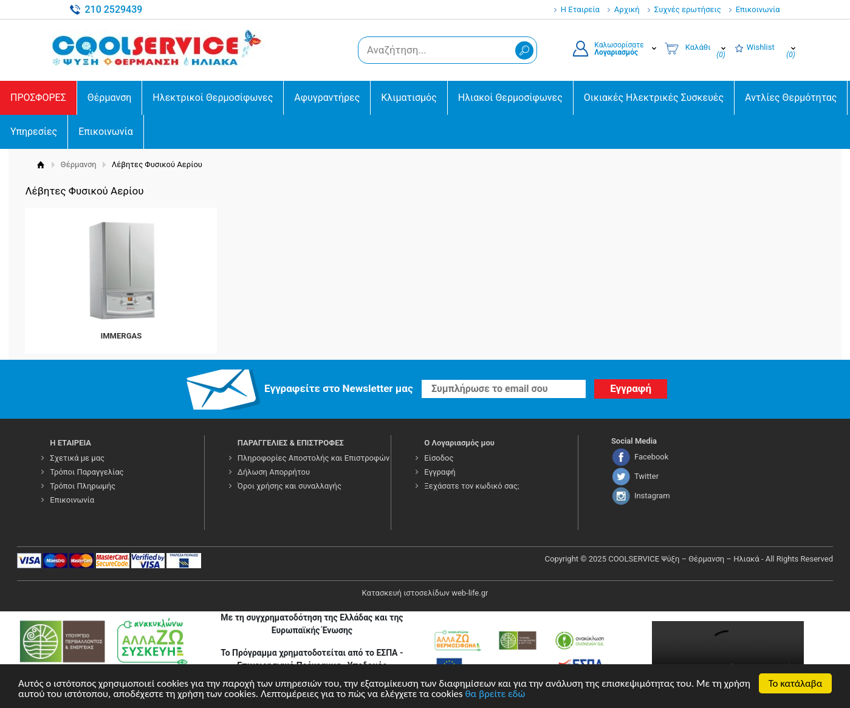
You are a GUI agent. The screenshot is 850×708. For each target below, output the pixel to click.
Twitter (646, 476)
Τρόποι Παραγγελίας (86, 471)
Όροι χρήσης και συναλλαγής (289, 485)
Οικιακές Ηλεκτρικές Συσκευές (654, 97)
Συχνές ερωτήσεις (687, 9)
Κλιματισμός (408, 97)
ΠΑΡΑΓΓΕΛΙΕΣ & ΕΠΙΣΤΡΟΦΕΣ (291, 442)
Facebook (651, 456)
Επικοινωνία (758, 9)
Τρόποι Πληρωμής (82, 485)
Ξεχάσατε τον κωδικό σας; (471, 485)
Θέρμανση (109, 97)
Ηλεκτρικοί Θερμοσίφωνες (213, 97)
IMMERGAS (121, 335)
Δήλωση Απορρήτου (274, 471)
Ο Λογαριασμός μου (459, 442)
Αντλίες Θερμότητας (791, 97)
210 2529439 (113, 9)
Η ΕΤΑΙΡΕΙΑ (70, 442)
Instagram (652, 495)
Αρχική (627, 9)
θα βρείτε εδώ (495, 694)
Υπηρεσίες (33, 131)
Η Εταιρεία (580, 9)
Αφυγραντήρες (327, 97)
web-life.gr (469, 592)
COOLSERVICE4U (158, 48)
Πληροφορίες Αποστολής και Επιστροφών (313, 457)
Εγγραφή (439, 471)
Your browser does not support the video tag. (728, 659)
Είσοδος (438, 457)
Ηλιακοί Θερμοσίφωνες (510, 97)
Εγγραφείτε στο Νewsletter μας (338, 388)
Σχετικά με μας (77, 457)
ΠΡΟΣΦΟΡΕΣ (38, 97)
